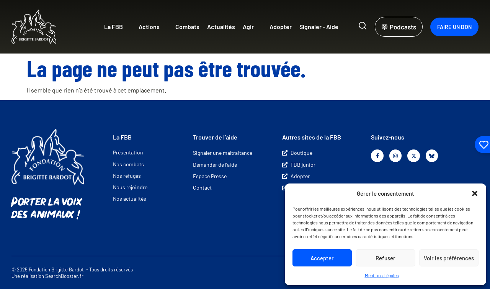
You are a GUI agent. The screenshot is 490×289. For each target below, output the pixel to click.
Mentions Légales (382, 275)
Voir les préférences (449, 258)
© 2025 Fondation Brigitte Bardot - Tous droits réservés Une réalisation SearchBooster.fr (72, 272)
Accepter (322, 258)
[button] (475, 193)
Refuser (385, 258)
